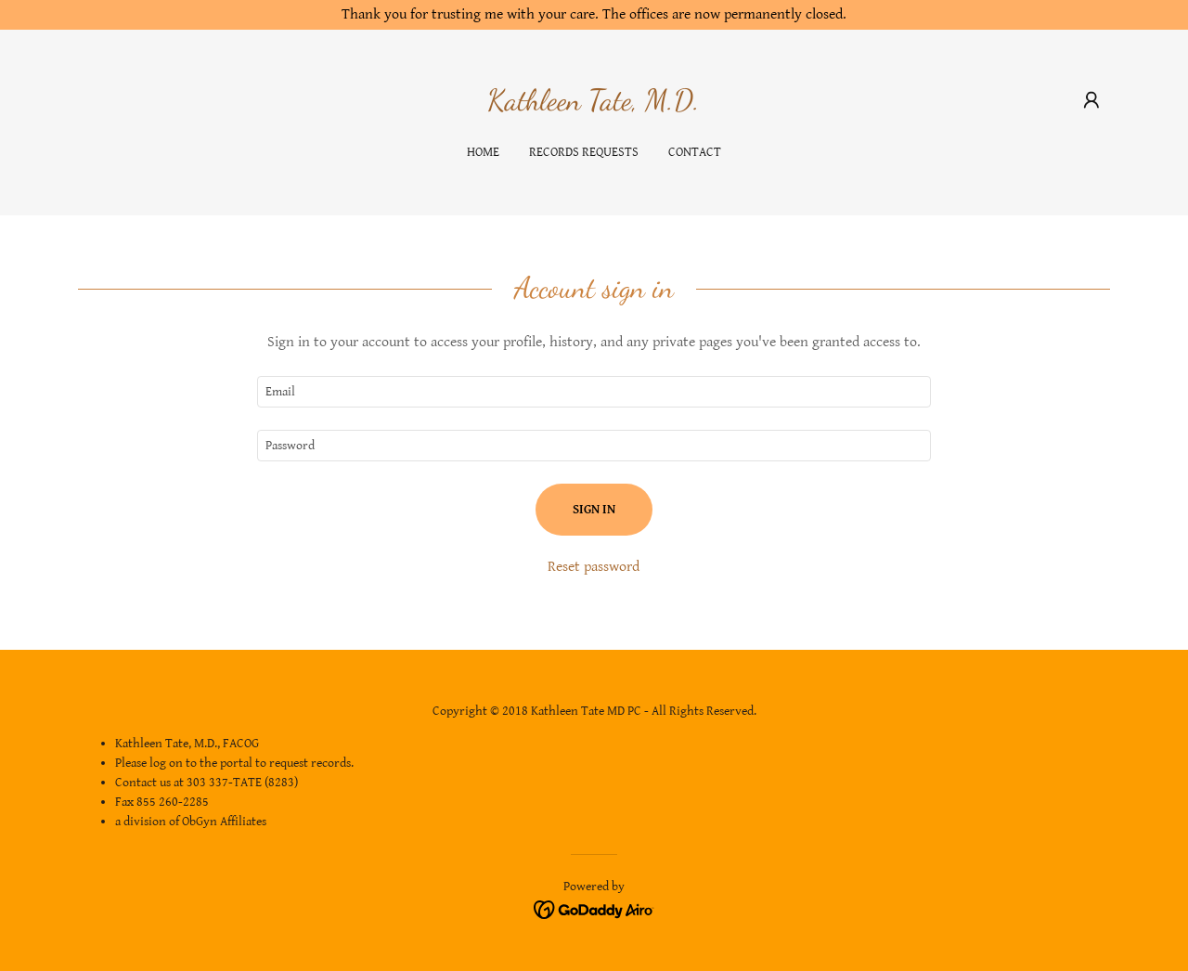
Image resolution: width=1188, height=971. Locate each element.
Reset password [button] (593, 567)
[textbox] (593, 392)
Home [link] (483, 152)
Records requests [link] (584, 152)
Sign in (594, 509)
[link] (593, 105)
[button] (1091, 100)
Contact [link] (694, 152)
